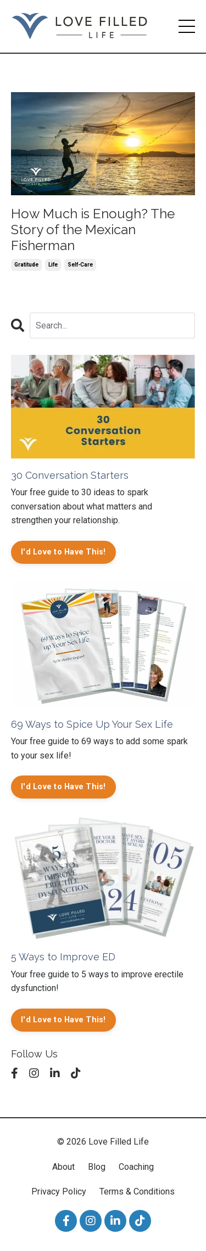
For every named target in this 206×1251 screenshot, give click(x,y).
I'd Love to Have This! (63, 552)
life (53, 265)
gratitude (26, 265)
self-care (80, 265)
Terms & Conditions (137, 1191)
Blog (96, 1167)
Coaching (136, 1167)
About (63, 1167)
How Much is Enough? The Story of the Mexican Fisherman (93, 229)
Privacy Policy (58, 1191)
